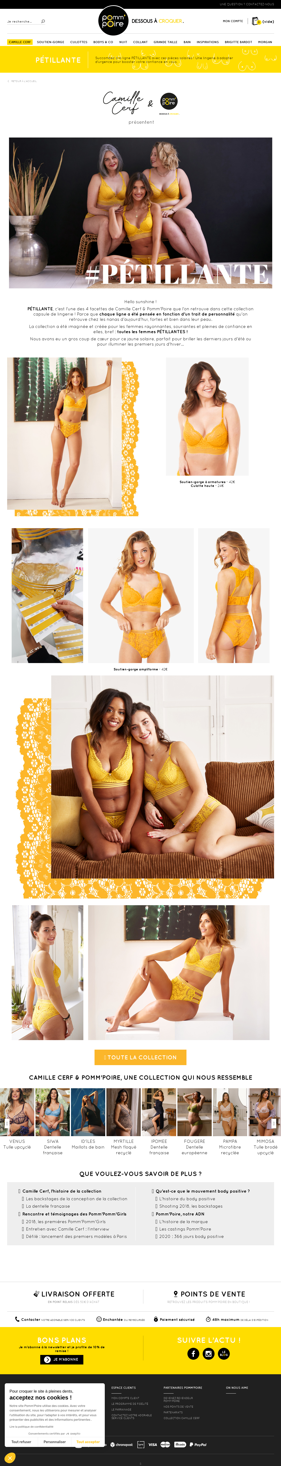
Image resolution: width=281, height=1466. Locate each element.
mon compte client (125, 1398)
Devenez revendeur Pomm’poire (178, 1399)
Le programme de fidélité (129, 1403)
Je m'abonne (65, 1359)
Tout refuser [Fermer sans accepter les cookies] (21, 1442)
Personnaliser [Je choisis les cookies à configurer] (55, 1442)
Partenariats (173, 1412)
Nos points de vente (178, 1406)
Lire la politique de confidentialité (31, 1426)
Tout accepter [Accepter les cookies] (88, 1442)
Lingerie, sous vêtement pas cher (30, 4)
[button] (10, 1458)
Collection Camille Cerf (182, 1418)
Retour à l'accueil (22, 81)
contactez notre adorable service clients (131, 1417)
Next (273, 1123)
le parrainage (121, 1409)
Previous (7, 1123)
